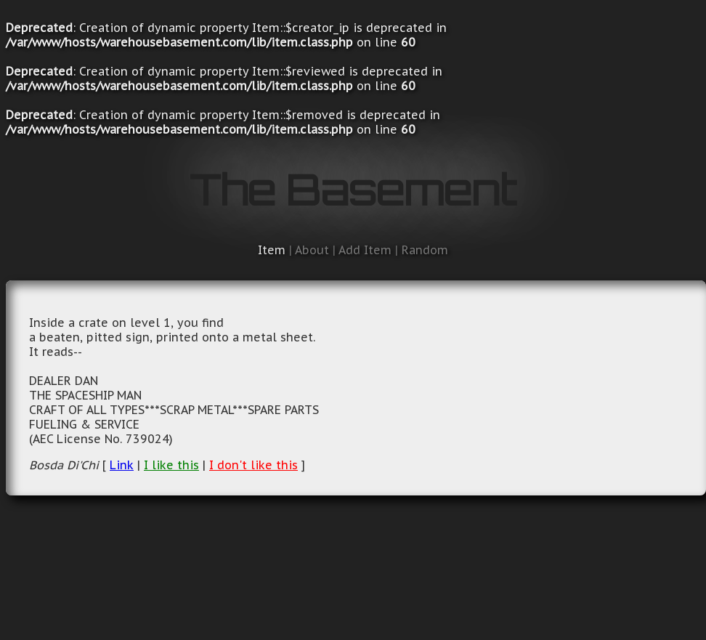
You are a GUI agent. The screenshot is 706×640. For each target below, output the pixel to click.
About (312, 250)
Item (271, 250)
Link (122, 465)
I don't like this (253, 465)
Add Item (364, 250)
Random (425, 250)
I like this (171, 465)
